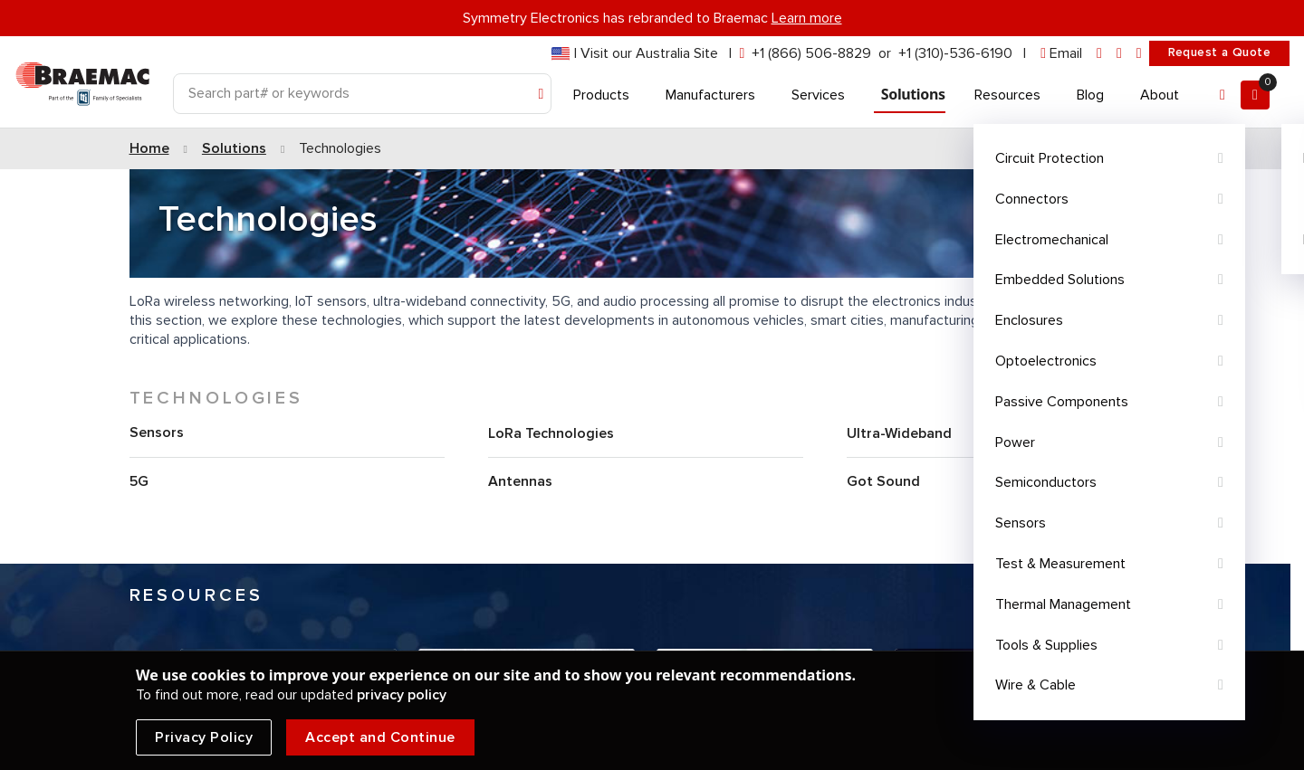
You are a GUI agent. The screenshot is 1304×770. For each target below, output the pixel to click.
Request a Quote (1219, 52)
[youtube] (1139, 53)
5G (139, 481)
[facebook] (1119, 53)
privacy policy (401, 695)
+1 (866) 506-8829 (811, 53)
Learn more (807, 18)
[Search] (362, 93)
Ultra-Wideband (899, 433)
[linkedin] (1099, 53)
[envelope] (1061, 53)
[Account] (1222, 95)
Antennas (520, 481)
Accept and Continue (380, 737)
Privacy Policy (204, 737)
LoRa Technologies (551, 433)
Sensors (156, 432)
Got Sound (883, 481)
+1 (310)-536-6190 (955, 53)
